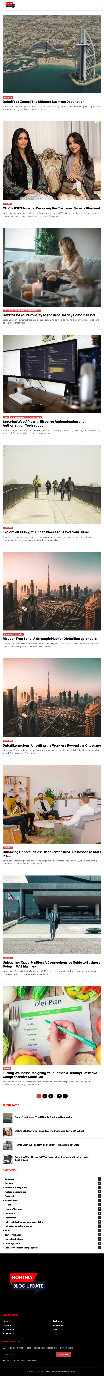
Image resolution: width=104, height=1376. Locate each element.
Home (5, 1321)
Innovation (53, 1213)
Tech (6, 417)
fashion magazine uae (53, 1191)
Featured (8, 527)
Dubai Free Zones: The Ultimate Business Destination (43, 102)
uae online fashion (53, 1239)
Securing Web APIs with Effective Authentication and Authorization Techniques (44, 423)
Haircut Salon (53, 1200)
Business (8, 97)
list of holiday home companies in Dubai (22, 310)
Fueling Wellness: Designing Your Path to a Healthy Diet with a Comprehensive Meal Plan (50, 1075)
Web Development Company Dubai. (26, 417)
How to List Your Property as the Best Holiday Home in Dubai (49, 315)
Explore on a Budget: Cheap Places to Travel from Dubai (46, 532)
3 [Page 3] (50, 1096)
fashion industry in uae (53, 1187)
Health (7, 1068)
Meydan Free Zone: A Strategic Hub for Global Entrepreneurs (50, 639)
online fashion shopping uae (53, 1226)
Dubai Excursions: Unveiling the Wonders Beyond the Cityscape (52, 745)
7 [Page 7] (59, 1096)
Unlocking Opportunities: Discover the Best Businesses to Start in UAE (52, 854)
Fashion (7, 204)
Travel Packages (53, 1234)
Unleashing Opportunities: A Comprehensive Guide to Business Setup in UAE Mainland (52, 964)
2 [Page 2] (44, 1096)
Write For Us (9, 1333)
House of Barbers (53, 1209)
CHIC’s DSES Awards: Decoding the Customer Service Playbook (52, 208)
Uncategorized (53, 1243)
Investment (53, 1217)
